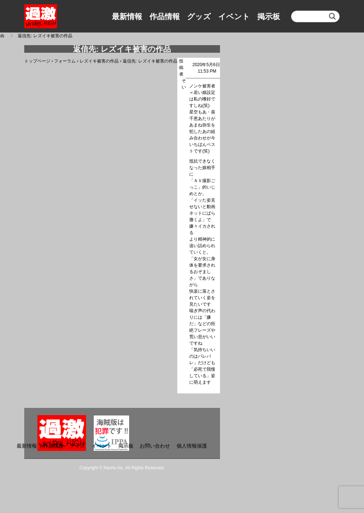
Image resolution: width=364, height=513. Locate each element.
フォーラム (65, 61)
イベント (234, 16)
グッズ (199, 16)
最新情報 (127, 16)
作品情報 (164, 16)
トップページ (37, 61)
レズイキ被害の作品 (99, 61)
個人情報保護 (192, 446)
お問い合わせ (155, 446)
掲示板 (268, 16)
